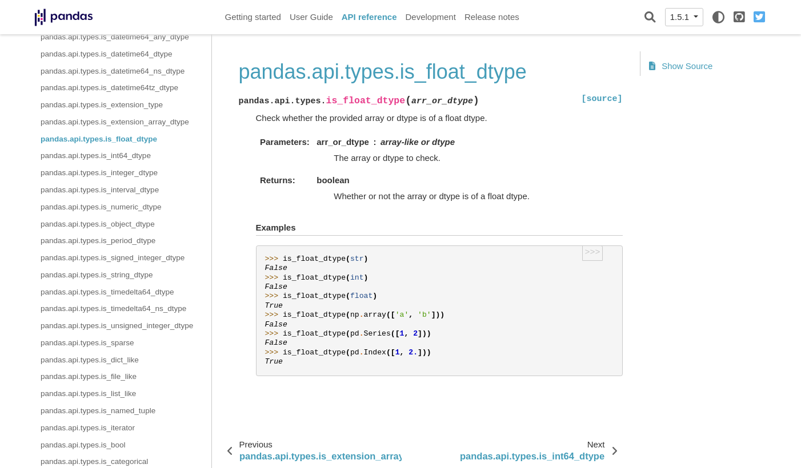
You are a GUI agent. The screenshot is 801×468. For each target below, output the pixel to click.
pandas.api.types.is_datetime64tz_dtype (109, 87)
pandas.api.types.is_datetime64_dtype (106, 54)
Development (430, 17)
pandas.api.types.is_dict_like (90, 360)
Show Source (681, 66)
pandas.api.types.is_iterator (88, 427)
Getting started (253, 17)
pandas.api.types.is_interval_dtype (100, 189)
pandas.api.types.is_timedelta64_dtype (107, 292)
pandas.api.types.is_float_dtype (99, 139)
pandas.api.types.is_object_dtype (98, 224)
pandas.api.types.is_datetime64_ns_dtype (113, 71)
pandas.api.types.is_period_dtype (98, 240)
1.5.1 (681, 17)
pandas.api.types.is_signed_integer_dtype (113, 257)
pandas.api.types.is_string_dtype (97, 275)
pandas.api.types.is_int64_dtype (96, 155)
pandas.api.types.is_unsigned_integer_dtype (117, 325)
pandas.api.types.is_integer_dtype (99, 172)
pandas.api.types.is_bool (83, 445)
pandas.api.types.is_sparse (87, 342)
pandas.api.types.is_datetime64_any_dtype (115, 37)
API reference (369, 17)
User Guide (311, 17)
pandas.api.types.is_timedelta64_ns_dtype (113, 308)
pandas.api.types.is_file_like (89, 376)
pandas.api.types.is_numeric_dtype (101, 207)
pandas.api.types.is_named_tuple (98, 410)
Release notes (491, 17)
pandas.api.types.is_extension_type (102, 104)
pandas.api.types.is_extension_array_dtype (115, 122)
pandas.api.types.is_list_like (88, 393)
